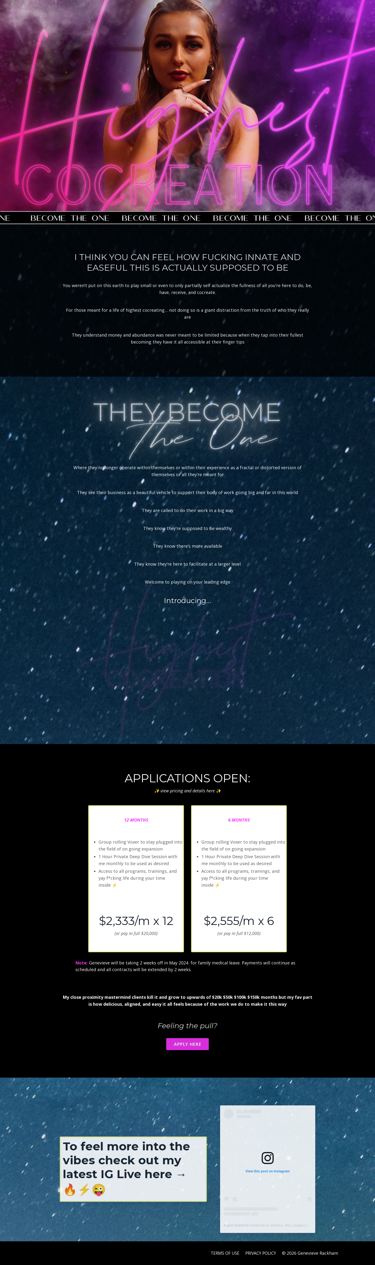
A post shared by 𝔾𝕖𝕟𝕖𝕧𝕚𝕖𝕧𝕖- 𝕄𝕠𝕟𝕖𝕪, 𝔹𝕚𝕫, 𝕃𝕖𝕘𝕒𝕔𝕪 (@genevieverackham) (302, 1225)
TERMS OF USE (222, 1253)
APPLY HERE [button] (187, 1044)
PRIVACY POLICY (259, 1253)
